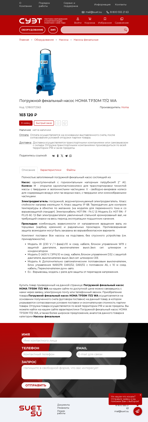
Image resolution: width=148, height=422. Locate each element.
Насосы (64, 39)
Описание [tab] (28, 170)
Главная (24, 39)
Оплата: (24, 135)
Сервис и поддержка (71, 4)
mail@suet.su (94, 12)
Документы (63, 405)
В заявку (26, 123)
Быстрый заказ (44, 123)
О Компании (25, 4)
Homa (125, 107)
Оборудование (32, 29)
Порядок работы (44, 4)
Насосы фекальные (86, 39)
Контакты (120, 4)
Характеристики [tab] (50, 170)
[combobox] (95, 29)
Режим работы (61, 412)
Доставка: (25, 142)
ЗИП (53, 29)
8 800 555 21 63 (119, 12)
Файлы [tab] (71, 170)
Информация (102, 4)
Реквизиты (63, 408)
